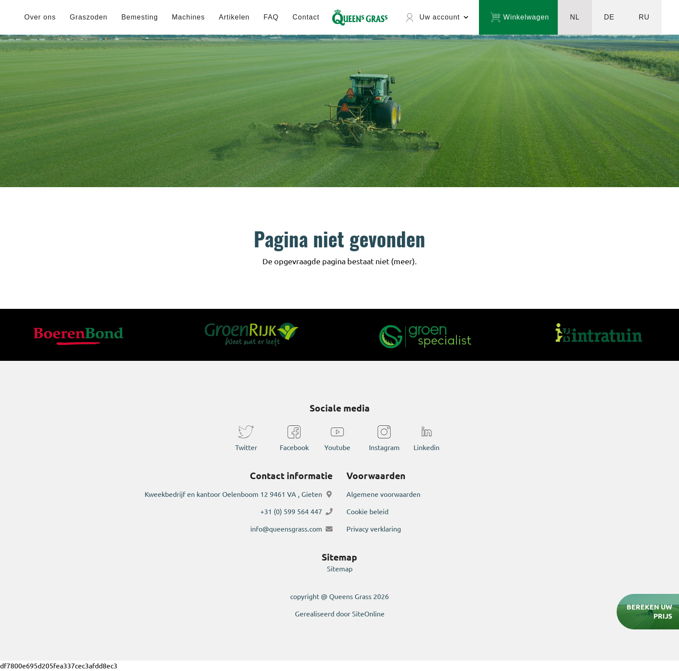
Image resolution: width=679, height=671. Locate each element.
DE (609, 17)
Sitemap (339, 569)
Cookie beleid (367, 511)
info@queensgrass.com (286, 529)
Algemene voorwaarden (383, 494)
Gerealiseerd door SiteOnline (340, 614)
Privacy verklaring (373, 529)
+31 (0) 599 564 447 (291, 511)
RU (644, 17)
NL (574, 17)
